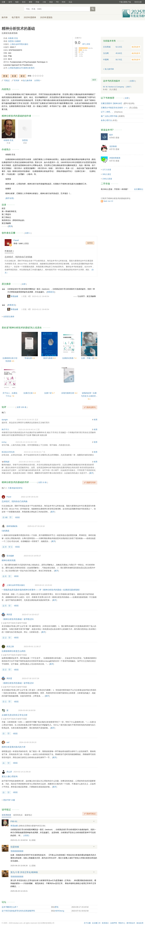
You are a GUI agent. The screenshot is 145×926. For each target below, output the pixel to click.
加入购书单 (27, 80)
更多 (10, 226)
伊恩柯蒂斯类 (114, 158)
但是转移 (14, 847)
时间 (63, 2)
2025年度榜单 (30, 17)
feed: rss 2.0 (108, 201)
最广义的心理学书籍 (109, 116)
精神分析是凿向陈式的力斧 (13, 747)
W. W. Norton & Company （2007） (117, 87)
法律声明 (113, 923)
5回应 (17, 517)
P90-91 (13, 821)
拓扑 (111, 135)
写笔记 (7, 80)
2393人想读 (107, 179)
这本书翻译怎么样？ (10, 907)
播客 (30, 2)
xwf (8, 742)
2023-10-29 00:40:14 (26, 429)
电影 (17, 2)
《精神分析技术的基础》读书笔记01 (18, 619)
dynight (5, 420)
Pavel (9, 497)
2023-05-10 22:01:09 (24, 442)
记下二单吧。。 (107, 112)
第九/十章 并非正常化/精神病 (24, 872)
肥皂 (56, 907)
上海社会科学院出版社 (19, 44)
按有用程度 (6, 815)
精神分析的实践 (9, 560)
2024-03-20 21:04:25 (25, 420)
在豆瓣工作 (96, 923)
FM (57, 2)
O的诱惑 (5, 531)
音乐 (23, 2)
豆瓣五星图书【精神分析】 (112, 103)
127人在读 (106, 169)
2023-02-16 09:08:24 (32, 452)
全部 (24, 284)
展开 (91, 473)
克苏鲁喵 (113, 146)
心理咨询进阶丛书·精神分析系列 (21, 68)
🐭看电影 (5, 462)
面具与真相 (48, 358)
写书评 (16, 80)
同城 (37, 2)
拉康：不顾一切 (88, 358)
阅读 (51, 2)
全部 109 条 (21, 407)
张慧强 (11, 41)
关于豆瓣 (87, 923)
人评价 (86, 44)
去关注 (90, 243)
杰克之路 (10, 646)
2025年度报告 (46, 17)
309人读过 (106, 174)
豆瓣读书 (12, 9)
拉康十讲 (48, 393)
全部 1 (27, 233)
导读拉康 (28, 358)
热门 (3, 412)
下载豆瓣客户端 (125, 2)
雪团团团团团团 (16, 851)
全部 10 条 (42, 482)
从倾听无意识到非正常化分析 (14, 715)
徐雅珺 (18, 41)
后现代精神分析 (68, 393)
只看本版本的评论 (15, 488)
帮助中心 (121, 923)
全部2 (132, 81)
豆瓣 (3, 2)
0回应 (17, 547)
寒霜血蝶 (14, 296)
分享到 (37, 80)
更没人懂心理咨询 (10, 776)
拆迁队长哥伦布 (8, 452)
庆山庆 (9, 772)
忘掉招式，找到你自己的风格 (18, 257)
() (26, 835)
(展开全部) (9, 198)
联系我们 (105, 923)
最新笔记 (28, 815)
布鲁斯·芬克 (13, 38)
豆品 (70, 2)
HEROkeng (59, 911)
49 (6, 517)
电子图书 (16, 17)
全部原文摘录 (8, 316)
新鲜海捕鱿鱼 (12, 526)
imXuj (4, 442)
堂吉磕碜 (10, 556)
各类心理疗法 (106, 120)
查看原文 (51, 292)
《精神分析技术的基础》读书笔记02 (18, 683)
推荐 (94, 80)
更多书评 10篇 (9, 800)
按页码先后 (18, 815)
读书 (10, 2)
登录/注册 (138, 2)
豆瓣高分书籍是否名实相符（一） (114, 108)
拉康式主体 (28, 393)
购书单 (5, 17)
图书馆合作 (131, 923)
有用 (95, 420)
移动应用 (140, 923)
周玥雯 (9, 614)
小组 (44, 2)
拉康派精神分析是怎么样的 (13, 651)
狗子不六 (5, 429)
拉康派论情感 (68, 358)
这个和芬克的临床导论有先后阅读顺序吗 (18, 911)
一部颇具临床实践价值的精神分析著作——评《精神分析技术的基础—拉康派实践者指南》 (41, 590)
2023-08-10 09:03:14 (27, 462)
